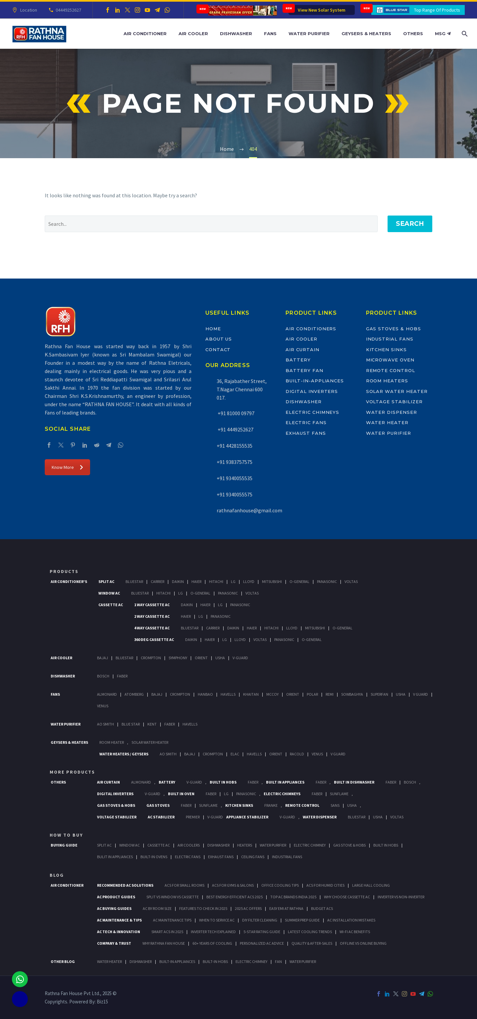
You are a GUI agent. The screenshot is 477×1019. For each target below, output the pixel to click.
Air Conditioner (145, 33)
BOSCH (410, 782)
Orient (201, 657)
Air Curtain (302, 349)
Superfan (379, 694)
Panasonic (327, 581)
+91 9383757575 (234, 462)
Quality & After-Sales (312, 943)
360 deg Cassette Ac (154, 639)
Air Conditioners (311, 328)
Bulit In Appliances (115, 856)
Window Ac (109, 593)
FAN (278, 961)
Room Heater (111, 742)
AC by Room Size (157, 908)
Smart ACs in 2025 (167, 931)
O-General (299, 581)
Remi (330, 694)
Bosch (103, 675)
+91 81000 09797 (235, 413)
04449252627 (67, 10)
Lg (233, 581)
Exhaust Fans (306, 433)
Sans (335, 805)
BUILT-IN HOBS (215, 961)
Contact (218, 349)
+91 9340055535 (234, 478)
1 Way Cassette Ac (152, 604)
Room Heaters (387, 380)
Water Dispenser (391, 412)
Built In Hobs (223, 782)
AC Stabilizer (161, 816)
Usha (220, 657)
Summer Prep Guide (302, 920)
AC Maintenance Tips (172, 920)
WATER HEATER (109, 961)
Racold (297, 753)
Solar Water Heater (397, 391)
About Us (218, 339)
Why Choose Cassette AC (347, 896)
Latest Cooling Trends (310, 931)
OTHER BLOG (63, 961)
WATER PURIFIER (303, 961)
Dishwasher (236, 33)
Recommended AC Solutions (125, 885)
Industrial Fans (389, 339)
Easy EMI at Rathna (286, 908)
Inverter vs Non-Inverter (401, 896)
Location (27, 10)
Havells (228, 694)
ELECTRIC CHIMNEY (251, 961)
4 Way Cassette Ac (152, 627)
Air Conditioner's (69, 581)
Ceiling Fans (252, 856)
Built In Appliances (285, 782)
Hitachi (216, 581)
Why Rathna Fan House (163, 943)
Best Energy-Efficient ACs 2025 (234, 896)
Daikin (178, 581)
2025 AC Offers (248, 908)
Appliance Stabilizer (247, 816)
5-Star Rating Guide (261, 931)
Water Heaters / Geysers (123, 753)
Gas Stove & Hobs (349, 845)
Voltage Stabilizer (394, 401)
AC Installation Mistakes (351, 920)
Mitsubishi (272, 581)
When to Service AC (217, 920)
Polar (312, 694)
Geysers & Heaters (366, 33)
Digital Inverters (312, 391)
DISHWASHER (141, 961)
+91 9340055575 (234, 494)
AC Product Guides (116, 896)
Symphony (178, 657)
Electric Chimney (310, 845)
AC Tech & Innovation (118, 931)
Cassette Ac (110, 604)
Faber (122, 675)
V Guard (420, 694)
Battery (298, 359)
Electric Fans (306, 422)
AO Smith (105, 724)
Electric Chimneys (312, 412)
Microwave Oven (390, 359)
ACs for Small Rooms (184, 885)
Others (413, 33)
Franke (271, 805)
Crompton (151, 657)
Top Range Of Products (437, 10)
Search (410, 223)
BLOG (57, 875)
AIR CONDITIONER (67, 885)
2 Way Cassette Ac (152, 616)
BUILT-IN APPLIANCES (177, 961)
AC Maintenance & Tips (119, 920)
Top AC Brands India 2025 (293, 896)
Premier (193, 816)
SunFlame (339, 793)
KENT (152, 724)
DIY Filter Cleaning (259, 920)
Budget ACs (322, 908)
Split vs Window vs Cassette (172, 896)
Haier (196, 581)
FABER (169, 724)
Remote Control (390, 370)
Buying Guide (64, 845)
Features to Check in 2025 (203, 908)
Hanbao (205, 694)
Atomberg (134, 694)
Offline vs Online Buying (363, 943)
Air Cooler (193, 33)
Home (213, 328)
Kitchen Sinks (386, 349)
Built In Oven (181, 793)
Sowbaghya (352, 694)
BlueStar (134, 581)
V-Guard (240, 657)
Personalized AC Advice (262, 943)
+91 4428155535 (234, 445)
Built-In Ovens (153, 856)
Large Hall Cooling (371, 885)
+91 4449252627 (235, 429)
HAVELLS (190, 724)
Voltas (351, 581)
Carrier (157, 581)
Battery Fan (304, 370)
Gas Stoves (158, 805)
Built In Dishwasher (354, 782)
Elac (235, 753)
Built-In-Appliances (315, 380)
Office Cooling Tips (280, 885)
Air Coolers (189, 845)
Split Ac (106, 581)
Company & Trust (114, 943)
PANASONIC (246, 793)
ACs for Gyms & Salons (233, 885)
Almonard (107, 694)
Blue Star (131, 724)
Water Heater (387, 422)
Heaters (244, 845)
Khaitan (251, 694)
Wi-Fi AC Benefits (355, 931)
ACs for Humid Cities (325, 885)
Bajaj (102, 657)
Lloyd (248, 581)
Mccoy (272, 694)
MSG (442, 33)
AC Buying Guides (114, 908)
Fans (270, 33)
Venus (102, 705)
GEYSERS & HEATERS (69, 742)
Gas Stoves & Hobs (393, 328)
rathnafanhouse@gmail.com (249, 510)
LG (226, 793)
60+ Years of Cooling (212, 943)
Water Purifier (309, 33)
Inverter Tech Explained (213, 931)
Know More (67, 467)
